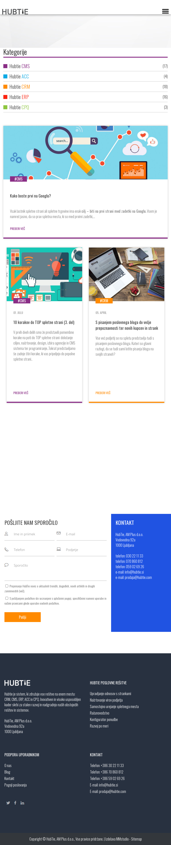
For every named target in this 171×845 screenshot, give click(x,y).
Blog (7, 772)
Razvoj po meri (99, 726)
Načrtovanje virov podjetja (106, 700)
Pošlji (22, 617)
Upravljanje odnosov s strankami (110, 693)
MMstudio (122, 839)
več (21, 591)
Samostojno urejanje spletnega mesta (114, 706)
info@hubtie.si (108, 785)
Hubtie (85, 66)
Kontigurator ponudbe (104, 719)
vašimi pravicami (13, 603)
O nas (8, 765)
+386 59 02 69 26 (113, 778)
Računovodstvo (99, 713)
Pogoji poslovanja (15, 785)
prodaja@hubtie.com (112, 791)
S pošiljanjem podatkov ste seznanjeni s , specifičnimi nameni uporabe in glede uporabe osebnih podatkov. (55, 600)
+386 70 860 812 (112, 772)
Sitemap (136, 839)
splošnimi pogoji (62, 598)
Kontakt (9, 778)
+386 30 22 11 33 (112, 765)
